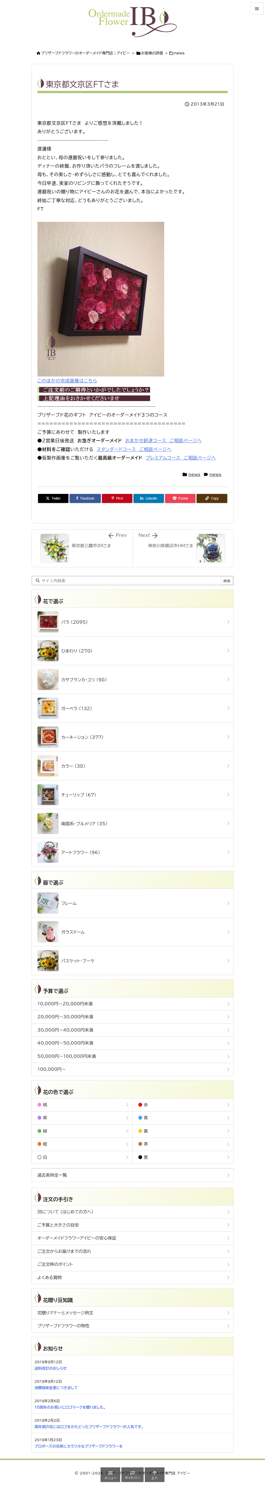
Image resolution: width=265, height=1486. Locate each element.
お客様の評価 (152, 53)
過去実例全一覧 (52, 1175)
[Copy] (212, 498)
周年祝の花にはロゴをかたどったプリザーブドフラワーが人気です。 (89, 1427)
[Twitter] (53, 498)
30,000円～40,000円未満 (65, 1030)
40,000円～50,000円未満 (65, 1043)
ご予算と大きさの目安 (58, 1225)
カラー (61, 765)
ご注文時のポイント (55, 1264)
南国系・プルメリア (72, 823)
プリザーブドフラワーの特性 (63, 1326)
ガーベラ (64, 708)
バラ (62, 622)
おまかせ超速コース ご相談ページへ (163, 440)
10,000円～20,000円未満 (65, 1004)
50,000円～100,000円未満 (66, 1056)
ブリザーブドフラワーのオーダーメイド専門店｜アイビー (85, 53)
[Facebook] (85, 498)
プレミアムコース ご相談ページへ (181, 458)
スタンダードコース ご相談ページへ (134, 449)
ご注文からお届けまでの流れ (64, 1251)
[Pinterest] (117, 498)
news (179, 53)
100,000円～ (51, 1069)
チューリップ (66, 794)
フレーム (57, 903)
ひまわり (65, 650)
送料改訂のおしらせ (51, 1368)
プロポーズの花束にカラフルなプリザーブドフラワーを (79, 1446)
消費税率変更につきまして (56, 1388)
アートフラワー (68, 852)
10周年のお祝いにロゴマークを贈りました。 (70, 1407)
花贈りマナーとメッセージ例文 (65, 1313)
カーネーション (70, 737)
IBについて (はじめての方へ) (65, 1212)
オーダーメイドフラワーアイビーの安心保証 (77, 1238)
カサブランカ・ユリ (72, 679)
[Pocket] (180, 498)
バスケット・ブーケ (66, 960)
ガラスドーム (61, 931)
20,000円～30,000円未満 (65, 1017)
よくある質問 (49, 1277)
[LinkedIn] (148, 498)
